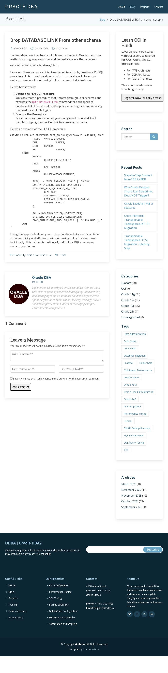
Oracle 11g (19, 255)
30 (40, 48)
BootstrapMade (91, 664)
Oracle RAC (130, 399)
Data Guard (130, 341)
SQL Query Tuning (134, 442)
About (121, 6)
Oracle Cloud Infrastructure (138, 392)
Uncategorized (130, 317)
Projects (144, 6)
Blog (132, 6)
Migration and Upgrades (62, 632)
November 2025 (131, 495)
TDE (126, 450)
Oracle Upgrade (132, 406)
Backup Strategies (59, 620)
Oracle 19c (45, 255)
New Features (131, 377)
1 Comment (62, 48)
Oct (36, 48)
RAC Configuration (59, 600)
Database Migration (135, 355)
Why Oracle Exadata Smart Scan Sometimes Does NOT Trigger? (138, 191)
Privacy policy (16, 632)
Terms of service (18, 626)
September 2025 (131, 507)
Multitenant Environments (138, 370)
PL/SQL (63, 255)
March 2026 (128, 484)
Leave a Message (28, 340)
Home (12, 600)
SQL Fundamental (133, 435)
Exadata (126, 283)
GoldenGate (145, 362)
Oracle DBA (20, 48)
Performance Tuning (135, 413)
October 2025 (129, 501)
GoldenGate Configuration (63, 626)
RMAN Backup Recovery (137, 428)
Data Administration (135, 333)
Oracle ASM (130, 384)
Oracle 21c (127, 311)
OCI (123, 288)
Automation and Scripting (63, 639)
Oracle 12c (32, 255)
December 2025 (131, 490)
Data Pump (130, 348)
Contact (158, 6)
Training (13, 620)
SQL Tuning (55, 613)
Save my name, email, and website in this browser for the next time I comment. (56, 378)
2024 (46, 48)
